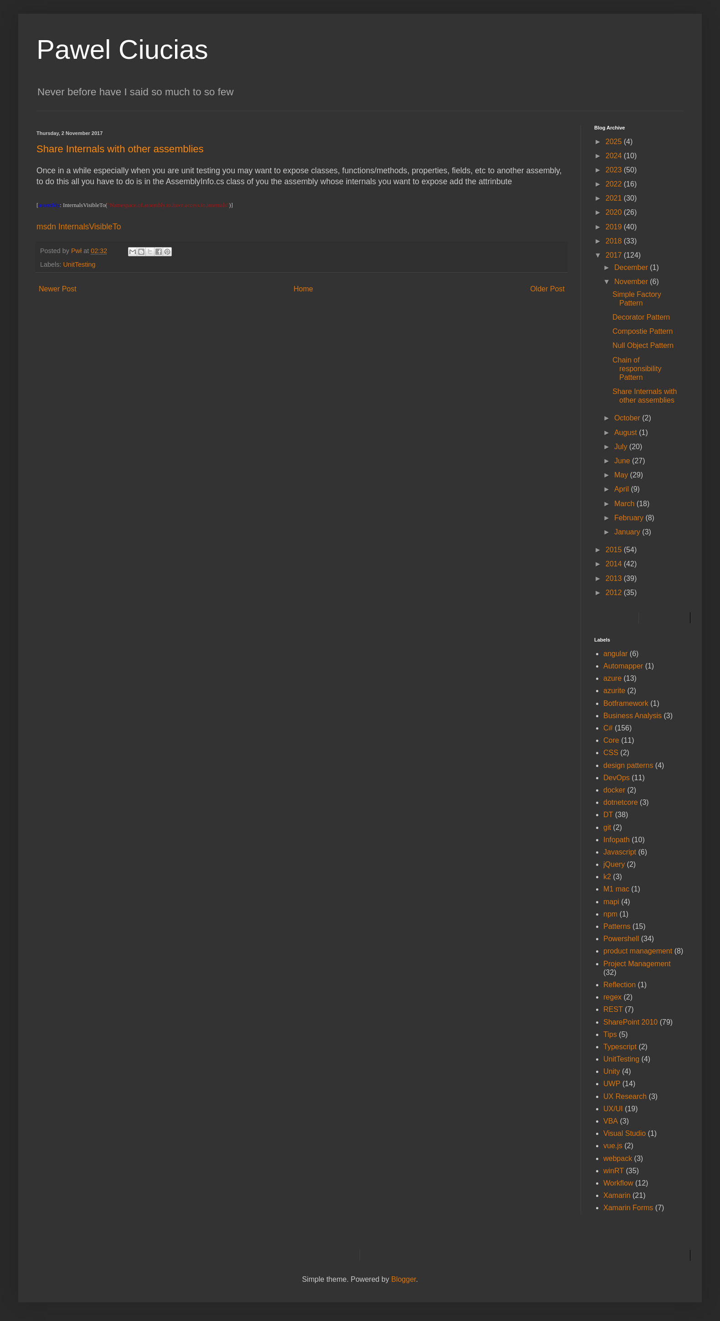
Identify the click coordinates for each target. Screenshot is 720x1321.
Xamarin (617, 1195)
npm (610, 914)
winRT (613, 1171)
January (628, 532)
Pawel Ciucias (122, 49)
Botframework (625, 703)
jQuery (614, 864)
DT (608, 815)
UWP (611, 1084)
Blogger (403, 1279)
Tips (610, 1034)
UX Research (625, 1096)
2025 (615, 141)
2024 (615, 156)
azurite (614, 690)
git (607, 827)
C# (607, 728)
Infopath (616, 840)
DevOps (616, 778)
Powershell (621, 939)
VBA (610, 1121)
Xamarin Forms (628, 1208)
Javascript (619, 852)
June (623, 461)
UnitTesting (79, 264)
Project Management (637, 964)
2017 (615, 255)
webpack (617, 1158)
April (622, 489)
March (625, 504)
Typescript (620, 1047)
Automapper (623, 666)
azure (612, 678)
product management (637, 951)
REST (613, 1009)
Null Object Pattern (643, 345)
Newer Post (58, 289)
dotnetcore (620, 802)
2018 (615, 241)
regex (612, 997)
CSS (610, 752)
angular (615, 654)
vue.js (612, 1146)
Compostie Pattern (642, 331)
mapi (611, 902)
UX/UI (613, 1109)
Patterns (617, 926)
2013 (615, 578)
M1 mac (616, 889)
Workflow (618, 1183)
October (628, 418)
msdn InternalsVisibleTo (78, 226)
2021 (615, 198)
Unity (611, 1071)
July (621, 447)
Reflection (619, 985)
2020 (615, 212)
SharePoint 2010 (630, 1022)
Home (303, 289)
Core (611, 740)
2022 (615, 184)
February (629, 518)
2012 (615, 592)
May (622, 475)
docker (614, 790)
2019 (615, 227)
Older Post (547, 289)
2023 (615, 170)
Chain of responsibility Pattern (636, 368)
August (626, 432)
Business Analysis (632, 716)
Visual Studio (624, 1133)
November (632, 281)
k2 (607, 877)
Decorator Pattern (641, 317)
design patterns (628, 765)
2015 (615, 550)
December (632, 267)
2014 (615, 564)
